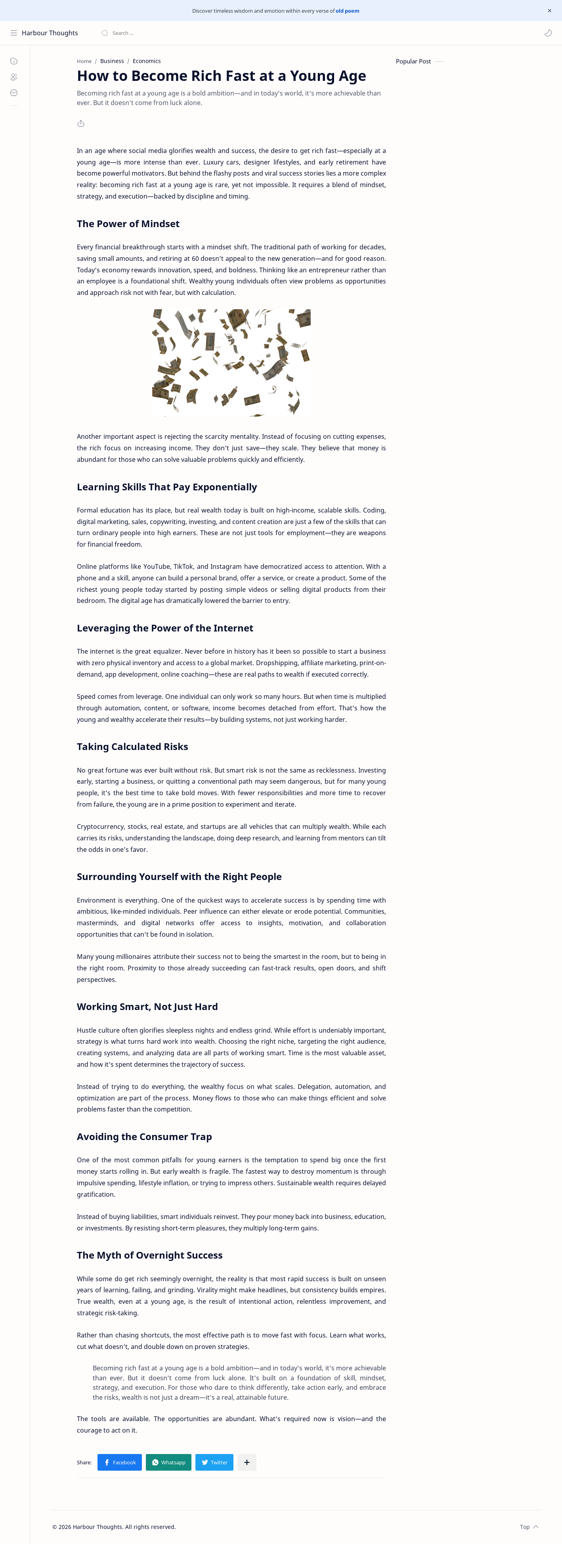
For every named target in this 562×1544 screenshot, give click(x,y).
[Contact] (14, 93)
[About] (14, 77)
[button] (548, 33)
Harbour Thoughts (50, 33)
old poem (347, 10)
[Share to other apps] (246, 1462)
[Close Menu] (549, 10)
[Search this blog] (164, 33)
